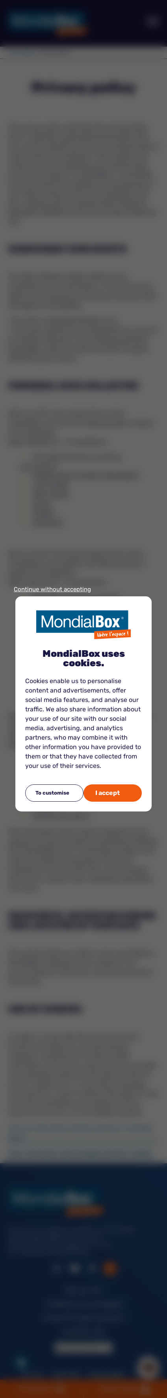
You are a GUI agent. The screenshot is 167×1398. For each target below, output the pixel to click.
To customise (52, 793)
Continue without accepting (52, 589)
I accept (107, 793)
